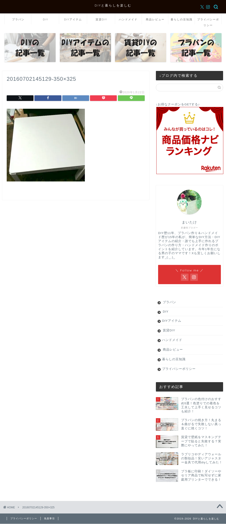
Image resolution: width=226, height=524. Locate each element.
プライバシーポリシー (208, 21)
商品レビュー (155, 19)
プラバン (18, 19)
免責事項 (49, 518)
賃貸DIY (101, 19)
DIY (45, 19)
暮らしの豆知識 (182, 19)
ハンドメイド (128, 19)
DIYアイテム (73, 19)
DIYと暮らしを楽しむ (113, 5)
